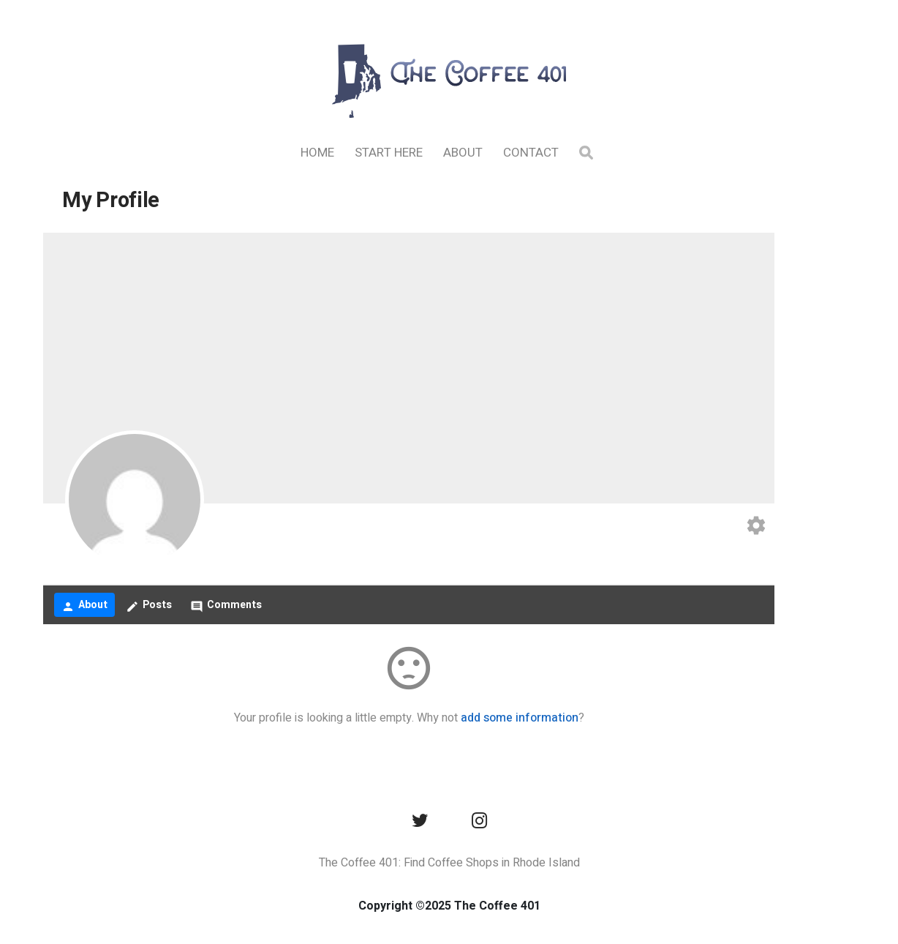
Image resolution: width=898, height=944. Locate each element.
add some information (519, 718)
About (463, 152)
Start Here (389, 152)
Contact (531, 152)
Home (317, 152)
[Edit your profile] (756, 527)
